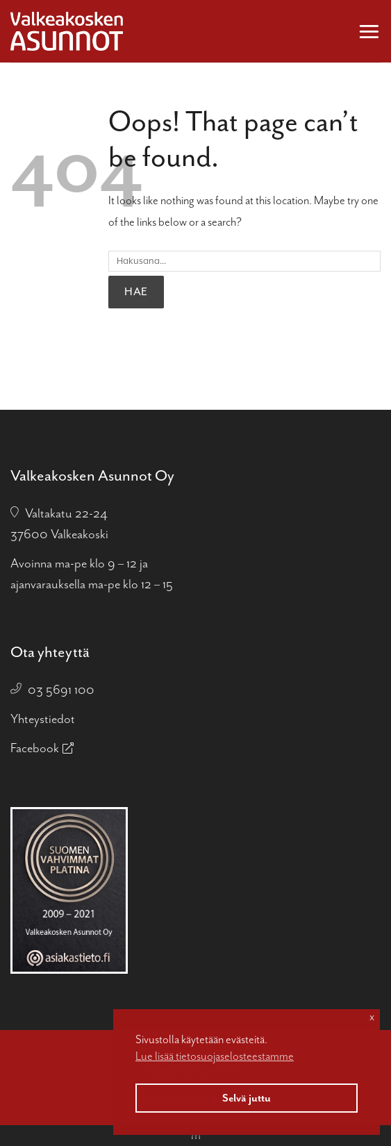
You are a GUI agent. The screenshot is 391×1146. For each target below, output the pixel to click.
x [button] (371, 1017)
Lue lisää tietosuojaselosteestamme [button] (214, 1056)
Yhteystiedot (42, 719)
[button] (369, 30)
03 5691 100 (61, 689)
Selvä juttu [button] (246, 1098)
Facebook (34, 748)
